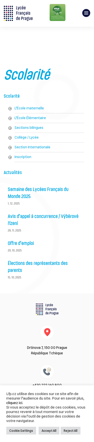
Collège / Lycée (27, 137)
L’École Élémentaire (30, 118)
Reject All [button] (70, 431)
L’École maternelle (29, 108)
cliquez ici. (14, 403)
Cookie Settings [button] (21, 431)
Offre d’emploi (21, 243)
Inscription (23, 157)
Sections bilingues (29, 128)
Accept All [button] (49, 431)
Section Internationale (32, 147)
